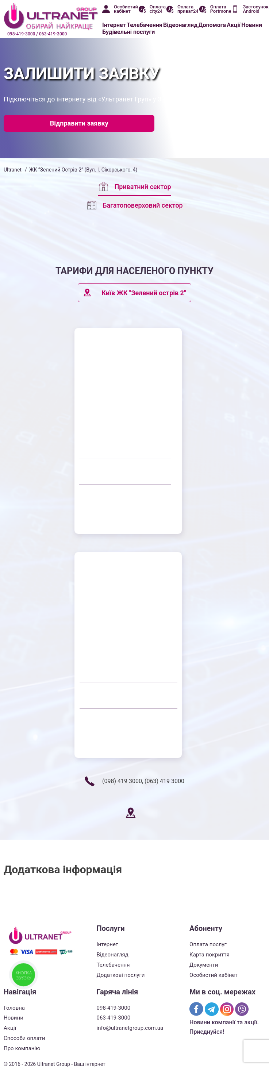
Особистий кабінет (126, 9)
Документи (203, 965)
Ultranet (13, 170)
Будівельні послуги (128, 31)
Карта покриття (209, 954)
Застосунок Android (255, 9)
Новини (251, 25)
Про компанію (22, 1048)
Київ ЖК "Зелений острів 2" (134, 292)
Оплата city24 (158, 9)
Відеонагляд (180, 25)
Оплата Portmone (220, 9)
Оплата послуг (208, 944)
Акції (234, 25)
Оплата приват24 (188, 9)
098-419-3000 (114, 1008)
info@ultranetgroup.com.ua (130, 1028)
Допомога (212, 25)
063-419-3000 (114, 1017)
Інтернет (114, 25)
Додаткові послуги (121, 975)
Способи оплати (24, 1038)
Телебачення (144, 25)
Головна (14, 1008)
